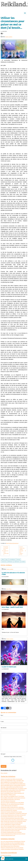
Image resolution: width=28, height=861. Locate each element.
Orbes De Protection (16, 821)
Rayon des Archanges (17, 832)
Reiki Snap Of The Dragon (18, 796)
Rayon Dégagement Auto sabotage (8, 844)
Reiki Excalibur (4, 785)
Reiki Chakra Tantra (15, 780)
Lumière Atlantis (20, 818)
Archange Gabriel (5, 835)
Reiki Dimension (17, 783)
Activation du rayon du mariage (16, 847)
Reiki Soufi (3, 797)
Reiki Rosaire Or (11, 793)
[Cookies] (3, 858)
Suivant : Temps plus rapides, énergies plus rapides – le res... (22, 550)
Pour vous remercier (5, 841)
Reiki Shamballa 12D (19, 793)
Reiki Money (22, 790)
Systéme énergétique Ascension (8, 849)
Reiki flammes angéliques (12, 785)
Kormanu (3, 816)
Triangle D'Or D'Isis (21, 829)
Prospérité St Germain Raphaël (15, 822)
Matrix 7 (2, 821)
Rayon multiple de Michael (15, 824)
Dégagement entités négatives (7, 807)
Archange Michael (21, 833)
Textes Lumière (8, 36)
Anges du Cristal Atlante (18, 802)
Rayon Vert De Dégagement (7, 826)
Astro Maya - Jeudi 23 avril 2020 (12, 607)
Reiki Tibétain (8, 797)
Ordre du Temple (5, 822)
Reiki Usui (3, 799)
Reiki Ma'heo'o (16, 790)
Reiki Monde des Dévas (6, 791)
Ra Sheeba (23, 821)
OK (26, 859)
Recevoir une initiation (6, 780)
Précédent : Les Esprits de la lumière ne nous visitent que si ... (5, 550)
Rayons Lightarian (5, 824)
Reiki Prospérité (4, 793)
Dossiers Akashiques (19, 807)
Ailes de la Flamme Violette (7, 802)
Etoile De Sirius (4, 810)
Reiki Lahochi (3, 790)
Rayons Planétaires (19, 849)
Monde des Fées (8, 821)
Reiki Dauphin (21, 843)
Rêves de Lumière (14, 827)
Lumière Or (10, 819)
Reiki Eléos (23, 783)
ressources (3, 561)
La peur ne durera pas (9, 667)
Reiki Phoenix (18, 791)
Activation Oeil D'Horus (15, 799)
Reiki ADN (3, 846)
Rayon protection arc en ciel (19, 826)
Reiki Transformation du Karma (18, 797)
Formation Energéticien (6, 855)
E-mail (2, 721)
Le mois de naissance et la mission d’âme (13, 573)
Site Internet (3, 727)
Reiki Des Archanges (10, 782)
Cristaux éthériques (5, 805)
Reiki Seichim (13, 794)
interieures (10, 561)
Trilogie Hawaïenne (5, 830)
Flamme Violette (18, 812)
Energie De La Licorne (14, 808)
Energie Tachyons (21, 841)
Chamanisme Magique (19, 804)
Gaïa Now (7, 846)
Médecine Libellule (5, 847)
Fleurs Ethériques (23, 813)
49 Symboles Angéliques (6, 832)
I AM (25, 815)
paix (7, 559)
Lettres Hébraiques (9, 816)
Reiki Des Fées (4, 843)
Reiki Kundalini (10, 788)
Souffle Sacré (4, 829)
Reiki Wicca (7, 799)
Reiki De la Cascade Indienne (7, 783)
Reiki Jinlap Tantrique (5, 787)
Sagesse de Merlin (22, 827)
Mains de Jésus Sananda (12, 843)
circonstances (12, 559)
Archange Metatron (13, 833)
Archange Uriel (12, 835)
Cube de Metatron (13, 805)
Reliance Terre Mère (5, 827)
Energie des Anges (5, 808)
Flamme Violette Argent (6, 813)
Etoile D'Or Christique (12, 810)
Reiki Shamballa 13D (5, 794)
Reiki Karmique (13, 787)
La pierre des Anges (17, 816)
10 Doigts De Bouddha (14, 830)
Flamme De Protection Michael (7, 812)
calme (2, 559)
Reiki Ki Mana (4, 788)
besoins (18, 559)
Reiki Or (13, 791)
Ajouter (3, 766)
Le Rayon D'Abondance (14, 846)
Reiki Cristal (3, 782)
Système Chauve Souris (12, 829)
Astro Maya (8, 589)
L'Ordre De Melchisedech (6, 818)
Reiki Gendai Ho (21, 785)
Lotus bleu (14, 818)
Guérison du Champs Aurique (17, 815)
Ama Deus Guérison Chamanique (8, 801)
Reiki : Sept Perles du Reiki (6, 796)
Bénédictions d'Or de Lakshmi (7, 804)
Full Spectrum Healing (6, 815)
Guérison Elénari (13, 841)
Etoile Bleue (22, 808)
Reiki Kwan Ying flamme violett (20, 788)
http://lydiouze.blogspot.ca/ (12, 543)
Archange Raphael (5, 833)
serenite (23, 561)
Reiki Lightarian (9, 790)
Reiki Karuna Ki (20, 787)
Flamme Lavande (15, 813)
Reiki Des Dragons (19, 782)
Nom (2, 715)
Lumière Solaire (16, 819)
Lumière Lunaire (23, 819)
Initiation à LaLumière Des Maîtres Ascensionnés (11, 779)
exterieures (16, 561)
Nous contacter (4, 773)
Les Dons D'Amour (20, 844)
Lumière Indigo (4, 819)
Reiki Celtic (21, 780)
